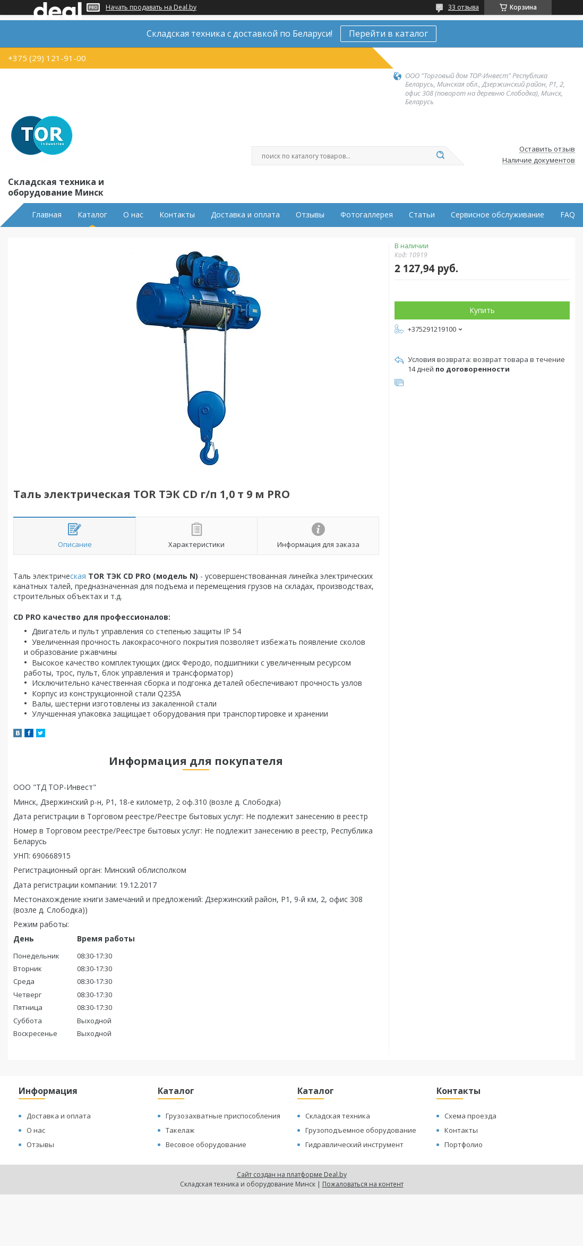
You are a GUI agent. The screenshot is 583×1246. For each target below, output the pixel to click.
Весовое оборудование (206, 1144)
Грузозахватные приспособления (223, 1116)
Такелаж (180, 1130)
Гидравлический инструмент (354, 1144)
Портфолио (463, 1144)
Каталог (92, 214)
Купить (482, 310)
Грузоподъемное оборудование (360, 1130)
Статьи (422, 214)
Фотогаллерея (366, 214)
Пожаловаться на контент (363, 1184)
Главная (47, 214)
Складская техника (337, 1116)
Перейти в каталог (388, 33)
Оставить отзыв (547, 149)
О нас (133, 214)
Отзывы (310, 214)
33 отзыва (463, 7)
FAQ (567, 214)
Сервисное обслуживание (497, 214)
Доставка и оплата (245, 214)
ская (78, 576)
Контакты (177, 214)
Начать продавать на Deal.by (151, 7)
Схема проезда (470, 1116)
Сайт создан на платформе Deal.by (292, 1174)
